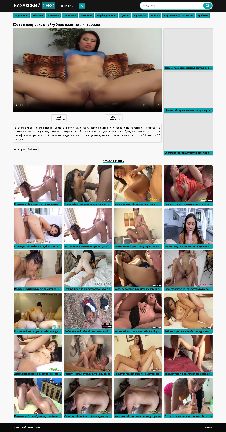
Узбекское (38, 15)
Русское (125, 15)
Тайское (155, 15)
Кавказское (69, 15)
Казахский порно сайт (27, 427)
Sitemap (208, 427)
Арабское (203, 15)
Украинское (140, 15)
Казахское (53, 15)
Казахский (34, 5)
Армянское (86, 15)
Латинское (187, 15)
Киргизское (170, 15)
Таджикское (21, 15)
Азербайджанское (106, 15)
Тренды (67, 5)
